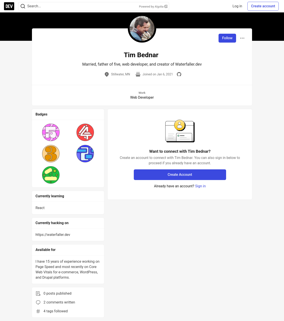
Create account (263, 6)
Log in (237, 6)
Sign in (200, 186)
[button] (51, 132)
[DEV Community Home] (9, 6)
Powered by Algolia (153, 6)
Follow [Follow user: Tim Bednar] (227, 38)
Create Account (180, 174)
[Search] (22, 6)
